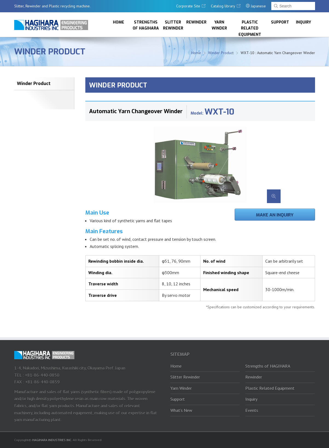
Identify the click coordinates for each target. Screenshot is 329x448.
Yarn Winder (219, 25)
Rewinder (196, 22)
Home (118, 22)
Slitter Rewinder (173, 25)
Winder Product (49, 51)
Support (280, 22)
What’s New (181, 410)
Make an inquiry (274, 215)
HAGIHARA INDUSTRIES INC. (52, 440)
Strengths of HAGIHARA (146, 25)
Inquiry (303, 22)
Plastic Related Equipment (249, 28)
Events (251, 410)
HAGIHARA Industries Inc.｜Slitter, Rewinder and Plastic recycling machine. (51, 25)
